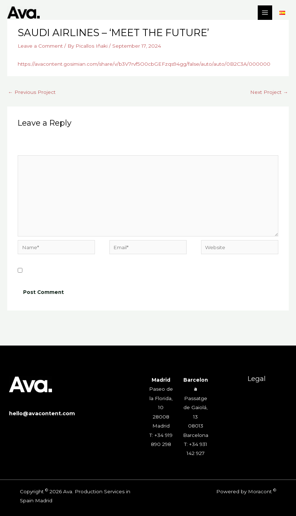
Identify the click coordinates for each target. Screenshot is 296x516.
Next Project (269, 92)
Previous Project (32, 92)
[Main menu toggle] (265, 12)
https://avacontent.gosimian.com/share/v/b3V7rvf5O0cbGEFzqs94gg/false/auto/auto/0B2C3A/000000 (144, 64)
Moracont (260, 491)
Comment (31, 150)
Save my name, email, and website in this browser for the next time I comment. (124, 271)
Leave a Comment (40, 46)
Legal (257, 378)
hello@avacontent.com (42, 413)
